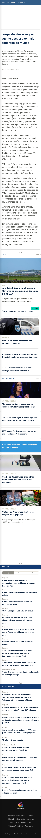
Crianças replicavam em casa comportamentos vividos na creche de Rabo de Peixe (18, 583)
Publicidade (11, 819)
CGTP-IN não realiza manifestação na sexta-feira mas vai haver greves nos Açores (18, 632)
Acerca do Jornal (14, 816)
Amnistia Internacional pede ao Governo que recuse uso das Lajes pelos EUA (20, 291)
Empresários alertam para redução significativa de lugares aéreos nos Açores (17, 620)
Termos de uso (26, 822)
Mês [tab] (33, 573)
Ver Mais (38, 255)
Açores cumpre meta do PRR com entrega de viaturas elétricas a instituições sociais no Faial (17, 370)
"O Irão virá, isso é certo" (12, 740)
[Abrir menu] (3, 2)
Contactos (30, 819)
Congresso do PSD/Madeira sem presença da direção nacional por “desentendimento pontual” (20, 720)
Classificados (20, 819)
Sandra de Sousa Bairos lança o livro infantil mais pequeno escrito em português (18, 479)
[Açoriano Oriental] (20, 810)
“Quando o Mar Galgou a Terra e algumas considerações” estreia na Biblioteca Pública (19, 420)
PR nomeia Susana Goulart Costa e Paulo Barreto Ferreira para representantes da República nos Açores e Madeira (19, 357)
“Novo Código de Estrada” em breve (17, 311)
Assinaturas (29, 826)
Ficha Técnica (14, 822)
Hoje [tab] (8, 573)
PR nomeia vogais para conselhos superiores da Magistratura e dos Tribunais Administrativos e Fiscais (17, 697)
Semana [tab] (20, 573)
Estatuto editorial (27, 816)
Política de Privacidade (15, 826)
